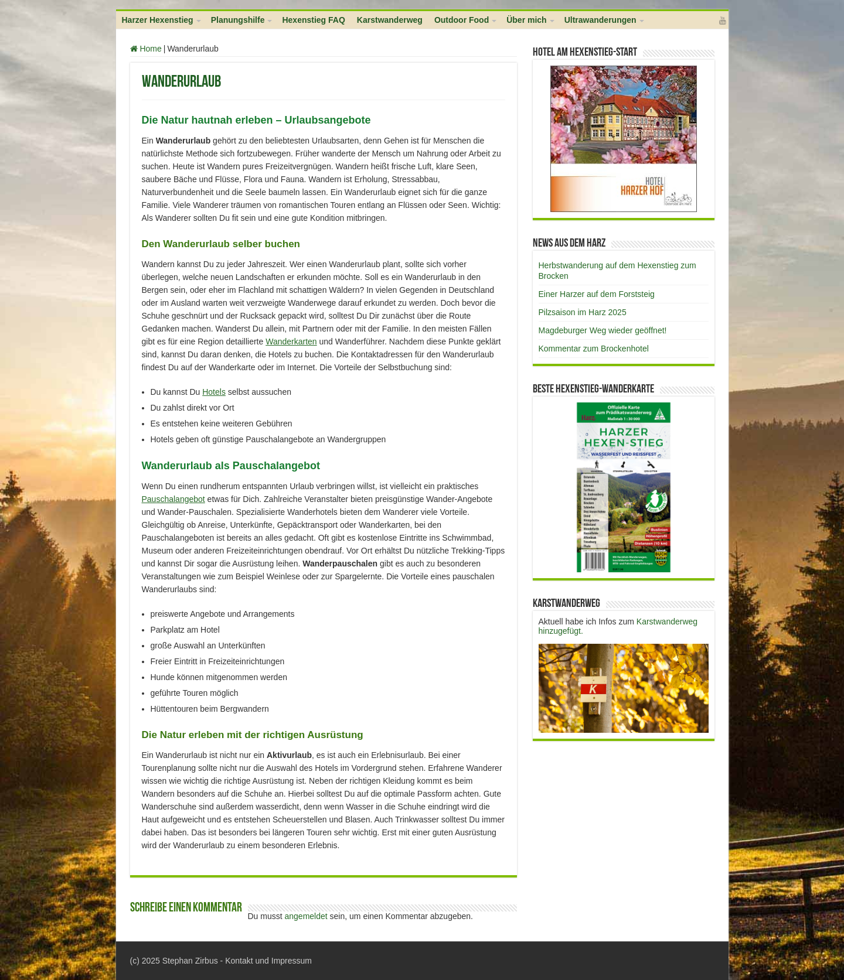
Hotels (214, 392)
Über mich (526, 20)
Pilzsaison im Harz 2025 (583, 312)
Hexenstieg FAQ (313, 20)
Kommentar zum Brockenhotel (594, 348)
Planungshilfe (238, 20)
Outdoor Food (461, 20)
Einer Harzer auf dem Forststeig (597, 294)
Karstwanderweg (390, 20)
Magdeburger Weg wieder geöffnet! (603, 330)
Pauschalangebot (173, 499)
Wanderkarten (291, 341)
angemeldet (306, 916)
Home (146, 48)
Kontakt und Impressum (268, 960)
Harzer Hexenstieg (157, 20)
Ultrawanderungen (600, 20)
